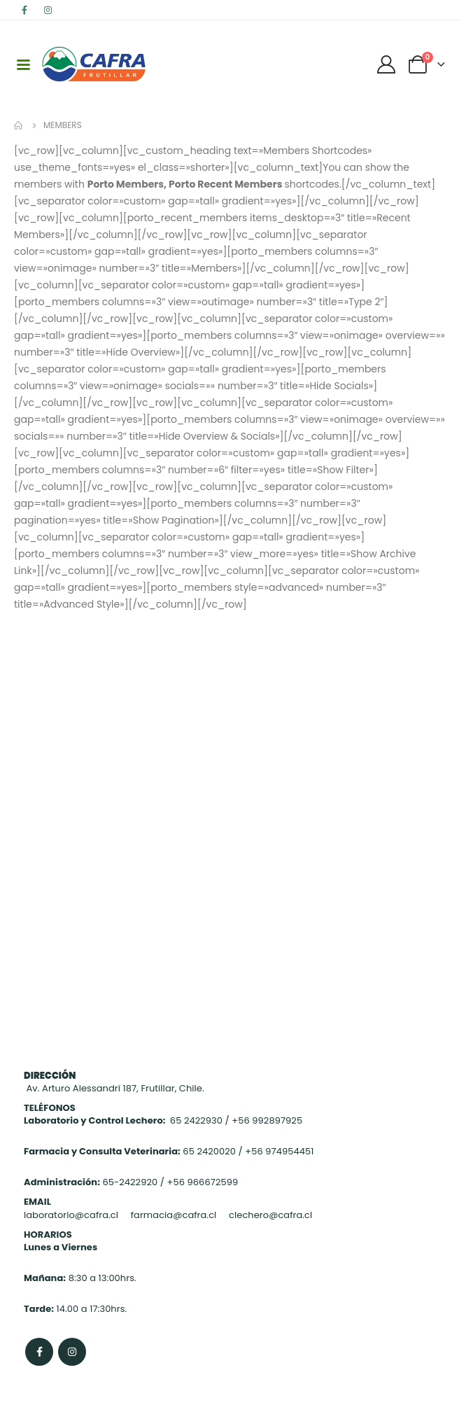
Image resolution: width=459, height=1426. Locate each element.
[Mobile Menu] (23, 63)
